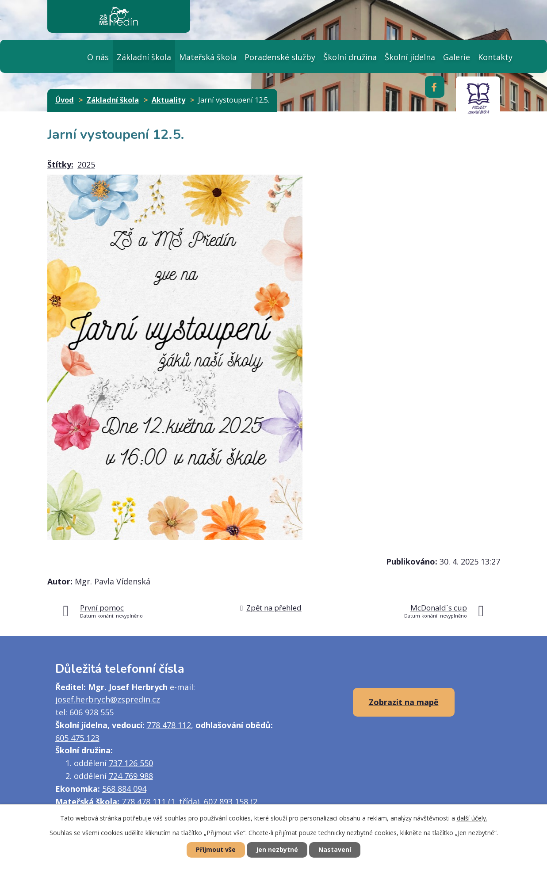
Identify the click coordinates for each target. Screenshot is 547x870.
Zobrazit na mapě (404, 702)
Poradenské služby (280, 57)
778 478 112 (169, 725)
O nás (98, 57)
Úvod (65, 56)
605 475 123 (77, 738)
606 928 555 (91, 712)
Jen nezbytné (277, 850)
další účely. (472, 818)
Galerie (456, 57)
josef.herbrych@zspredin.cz (107, 699)
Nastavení (334, 850)
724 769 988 (131, 776)
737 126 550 (131, 763)
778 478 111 (144, 801)
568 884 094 (124, 788)
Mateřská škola (208, 57)
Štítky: (60, 164)
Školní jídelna (410, 57)
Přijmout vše (216, 850)
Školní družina (350, 57)
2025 (86, 164)
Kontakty (495, 57)
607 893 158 (226, 801)
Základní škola (144, 57)
